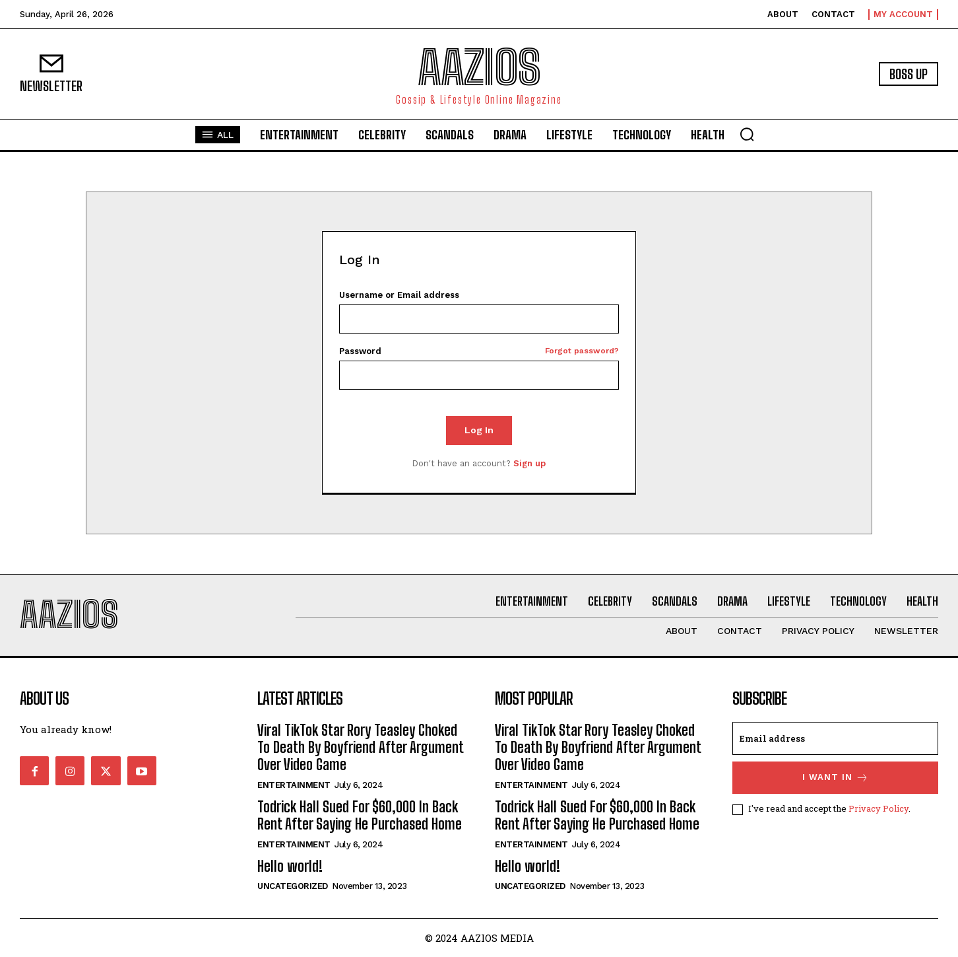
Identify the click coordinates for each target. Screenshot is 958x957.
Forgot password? (582, 351)
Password (479, 351)
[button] (747, 134)
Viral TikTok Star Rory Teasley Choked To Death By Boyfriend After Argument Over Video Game (360, 747)
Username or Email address (399, 295)
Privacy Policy (878, 808)
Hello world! (290, 866)
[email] (835, 738)
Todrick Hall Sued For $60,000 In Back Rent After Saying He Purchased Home (359, 815)
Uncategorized (292, 886)
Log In (479, 430)
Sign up (529, 463)
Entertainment (294, 785)
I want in (835, 777)
